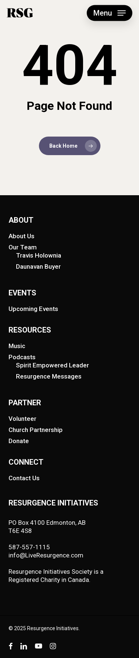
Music (17, 346)
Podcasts (22, 357)
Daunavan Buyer (38, 266)
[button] (109, 13)
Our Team (23, 247)
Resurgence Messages (49, 376)
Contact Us (24, 478)
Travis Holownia (38, 255)
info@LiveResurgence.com (46, 555)
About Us (21, 236)
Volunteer (22, 418)
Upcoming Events (33, 308)
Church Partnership (36, 429)
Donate (19, 441)
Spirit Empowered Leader (52, 365)
